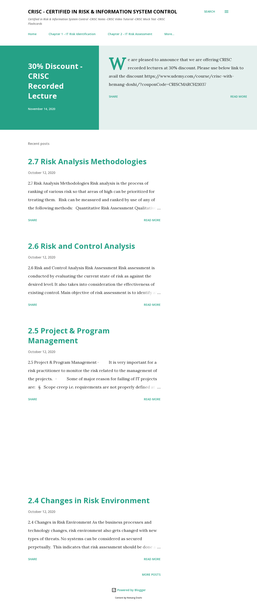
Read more (238, 96)
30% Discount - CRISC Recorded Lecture (55, 81)
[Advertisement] (97, 449)
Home (32, 34)
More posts (151, 574)
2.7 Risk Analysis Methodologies (87, 161)
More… (169, 34)
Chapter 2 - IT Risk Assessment (130, 34)
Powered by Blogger (128, 590)
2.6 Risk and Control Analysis (81, 246)
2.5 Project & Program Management (69, 336)
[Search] (209, 11)
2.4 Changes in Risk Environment (89, 500)
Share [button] (113, 96)
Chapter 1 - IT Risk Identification (72, 34)
